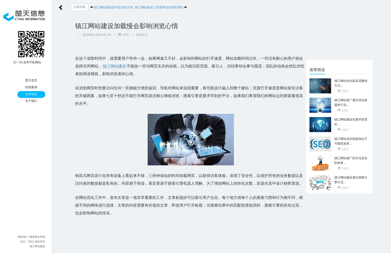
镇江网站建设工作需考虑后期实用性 (159, 7)
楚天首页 (31, 80)
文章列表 (79, 7)
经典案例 (31, 87)
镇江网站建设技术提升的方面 (113, 7)
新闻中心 (142, 35)
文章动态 (31, 94)
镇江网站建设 (37, 246)
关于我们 (31, 101)
